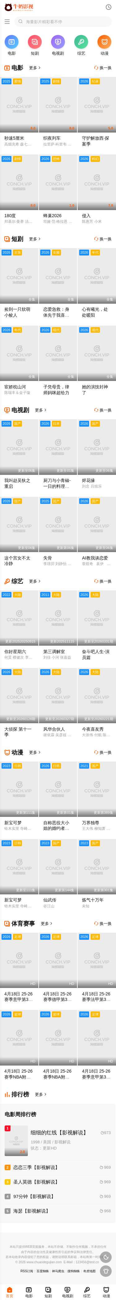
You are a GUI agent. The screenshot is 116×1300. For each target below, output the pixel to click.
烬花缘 (88, 480)
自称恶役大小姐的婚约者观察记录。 (56, 828)
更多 (35, 67)
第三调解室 (54, 651)
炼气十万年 (93, 899)
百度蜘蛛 (43, 1271)
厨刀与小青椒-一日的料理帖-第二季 (57, 486)
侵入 (86, 215)
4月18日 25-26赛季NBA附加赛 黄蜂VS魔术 (57, 1077)
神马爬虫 (58, 1271)
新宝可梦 (13, 822)
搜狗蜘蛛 (73, 1271)
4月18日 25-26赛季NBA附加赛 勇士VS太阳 (18, 1077)
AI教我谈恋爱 (95, 557)
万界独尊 (90, 822)
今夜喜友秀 (93, 729)
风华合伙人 (54, 729)
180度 (10, 215)
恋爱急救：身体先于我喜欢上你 (56, 315)
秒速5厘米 (14, 138)
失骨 (47, 557)
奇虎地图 (89, 1271)
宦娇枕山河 (15, 386)
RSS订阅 (26, 1271)
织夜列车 (52, 138)
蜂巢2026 (52, 215)
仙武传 (49, 899)
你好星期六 (15, 651)
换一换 (103, 67)
